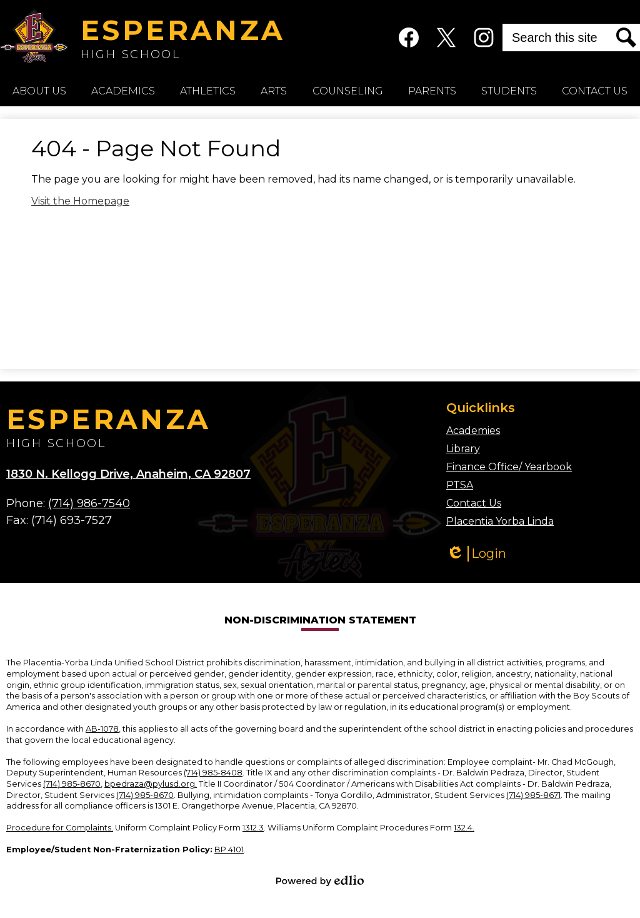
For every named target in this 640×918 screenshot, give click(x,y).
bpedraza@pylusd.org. (150, 784)
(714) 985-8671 (533, 795)
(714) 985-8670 (72, 784)
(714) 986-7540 (89, 503)
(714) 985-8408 (213, 772)
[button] (39, 90)
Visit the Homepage (80, 201)
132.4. (464, 827)
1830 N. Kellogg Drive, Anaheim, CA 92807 (128, 474)
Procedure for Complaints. (59, 827)
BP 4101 (229, 849)
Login (476, 554)
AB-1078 (102, 729)
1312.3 (253, 827)
